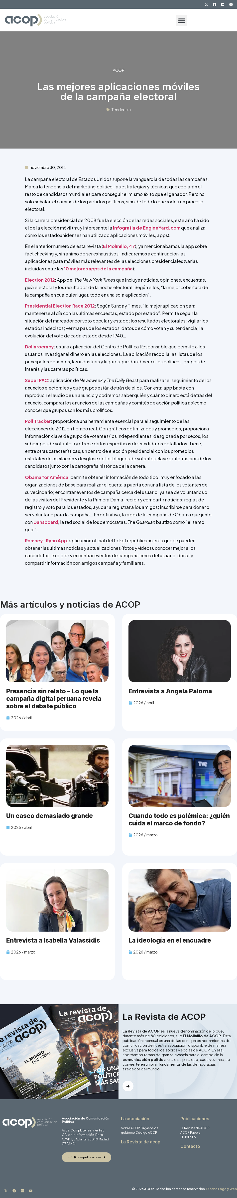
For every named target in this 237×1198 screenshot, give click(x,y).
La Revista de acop (140, 1141)
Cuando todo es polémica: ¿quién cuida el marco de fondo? (179, 819)
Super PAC (36, 380)
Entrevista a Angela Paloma (170, 691)
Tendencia (121, 109)
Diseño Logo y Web (221, 1189)
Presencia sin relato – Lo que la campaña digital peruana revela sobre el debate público (54, 698)
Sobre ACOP (130, 1128)
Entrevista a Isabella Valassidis (53, 940)
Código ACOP (146, 1132)
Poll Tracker (38, 421)
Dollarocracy (39, 346)
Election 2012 (40, 280)
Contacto (190, 1146)
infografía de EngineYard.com (146, 228)
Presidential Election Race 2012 (60, 306)
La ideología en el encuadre (169, 940)
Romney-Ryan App (46, 540)
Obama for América (46, 477)
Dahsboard (45, 522)
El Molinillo (188, 1137)
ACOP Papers (190, 1132)
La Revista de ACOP (195, 1128)
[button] (181, 20)
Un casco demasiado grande (49, 815)
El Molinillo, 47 (119, 246)
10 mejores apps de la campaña (98, 268)
